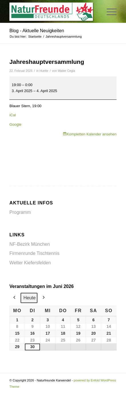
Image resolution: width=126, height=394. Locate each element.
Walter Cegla (66, 70)
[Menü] (109, 11)
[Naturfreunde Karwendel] (52, 11)
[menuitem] (109, 11)
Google (15, 124)
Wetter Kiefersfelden (30, 262)
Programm (20, 212)
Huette (43, 70)
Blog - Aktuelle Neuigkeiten (36, 30)
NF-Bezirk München (29, 244)
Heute (29, 297)
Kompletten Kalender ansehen (92, 134)
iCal (12, 115)
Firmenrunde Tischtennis (34, 253)
